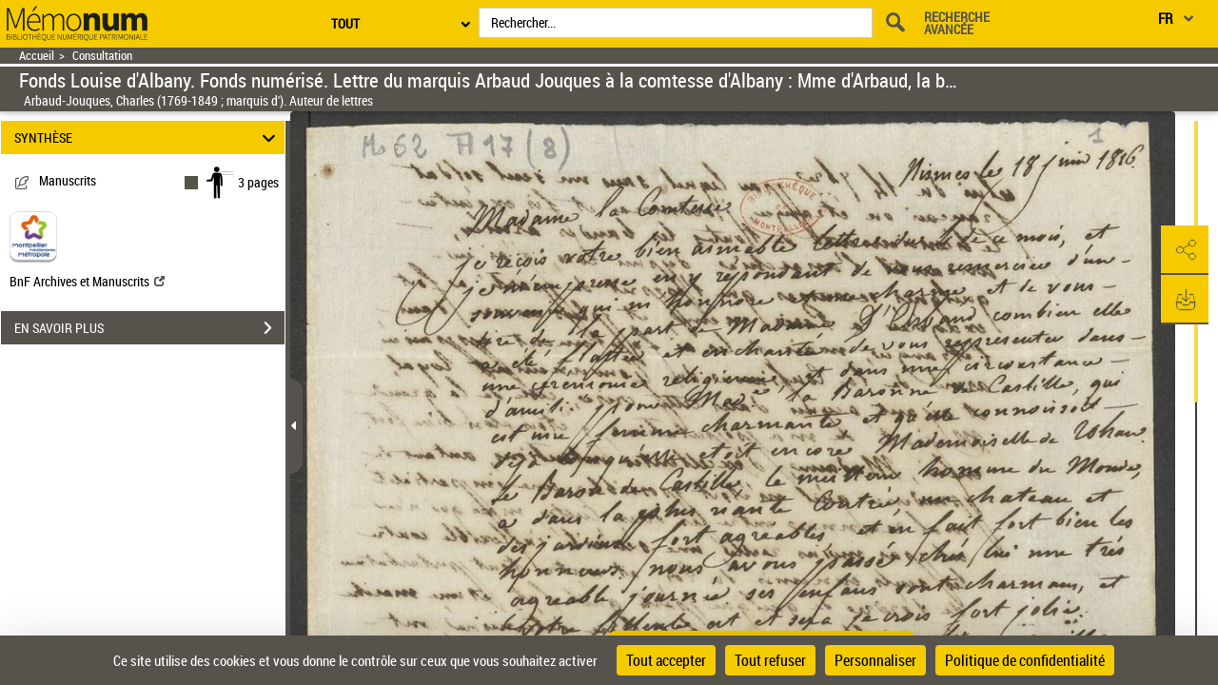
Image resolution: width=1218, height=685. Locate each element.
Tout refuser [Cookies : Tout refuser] (770, 660)
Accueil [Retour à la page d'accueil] (36, 56)
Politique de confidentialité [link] (1025, 660)
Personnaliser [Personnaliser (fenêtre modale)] (875, 660)
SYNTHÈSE (148, 137)
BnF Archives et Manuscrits (87, 281)
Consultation (102, 56)
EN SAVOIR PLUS (149, 328)
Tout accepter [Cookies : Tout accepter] (666, 660)
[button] (1184, 250)
